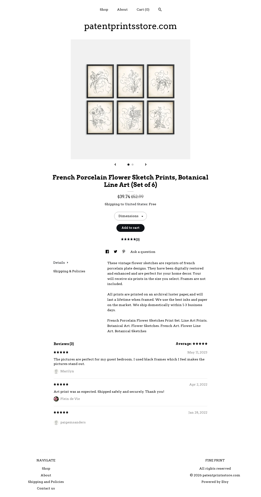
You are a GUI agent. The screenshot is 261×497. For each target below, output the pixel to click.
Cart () (143, 9)
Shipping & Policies (69, 271)
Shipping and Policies (46, 482)
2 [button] (133, 165)
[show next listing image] (146, 164)
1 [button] (128, 165)
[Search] (159, 10)
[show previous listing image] (115, 164)
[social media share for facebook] (108, 252)
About (122, 9)
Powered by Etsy (215, 482)
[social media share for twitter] (116, 252)
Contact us (46, 488)
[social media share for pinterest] (124, 252)
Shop (104, 9)
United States (136, 204)
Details (60, 263)
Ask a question (142, 252)
